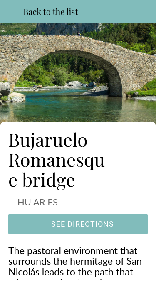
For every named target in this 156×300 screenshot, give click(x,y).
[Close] (12, 12)
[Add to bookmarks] (114, 290)
